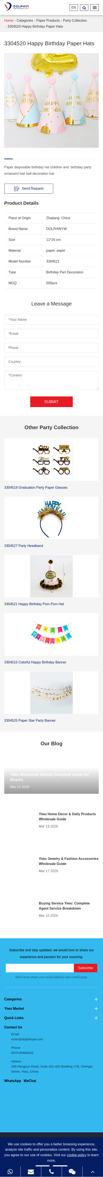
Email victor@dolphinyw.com (27, 1036)
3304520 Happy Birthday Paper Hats (35, 26)
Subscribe (85, 968)
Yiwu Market (51, 1008)
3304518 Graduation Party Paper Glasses (35, 487)
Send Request (29, 188)
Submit (51, 402)
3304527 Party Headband (23, 546)
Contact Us (13, 1027)
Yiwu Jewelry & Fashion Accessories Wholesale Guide (69, 861)
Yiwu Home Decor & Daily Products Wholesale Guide (67, 816)
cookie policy (76, 1155)
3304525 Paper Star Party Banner (30, 720)
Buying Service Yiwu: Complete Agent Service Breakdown (64, 906)
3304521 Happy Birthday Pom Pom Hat (34, 604)
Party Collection (75, 20)
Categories (25, 20)
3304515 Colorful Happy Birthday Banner (35, 662)
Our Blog (52, 743)
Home (8, 20)
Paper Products (48, 20)
